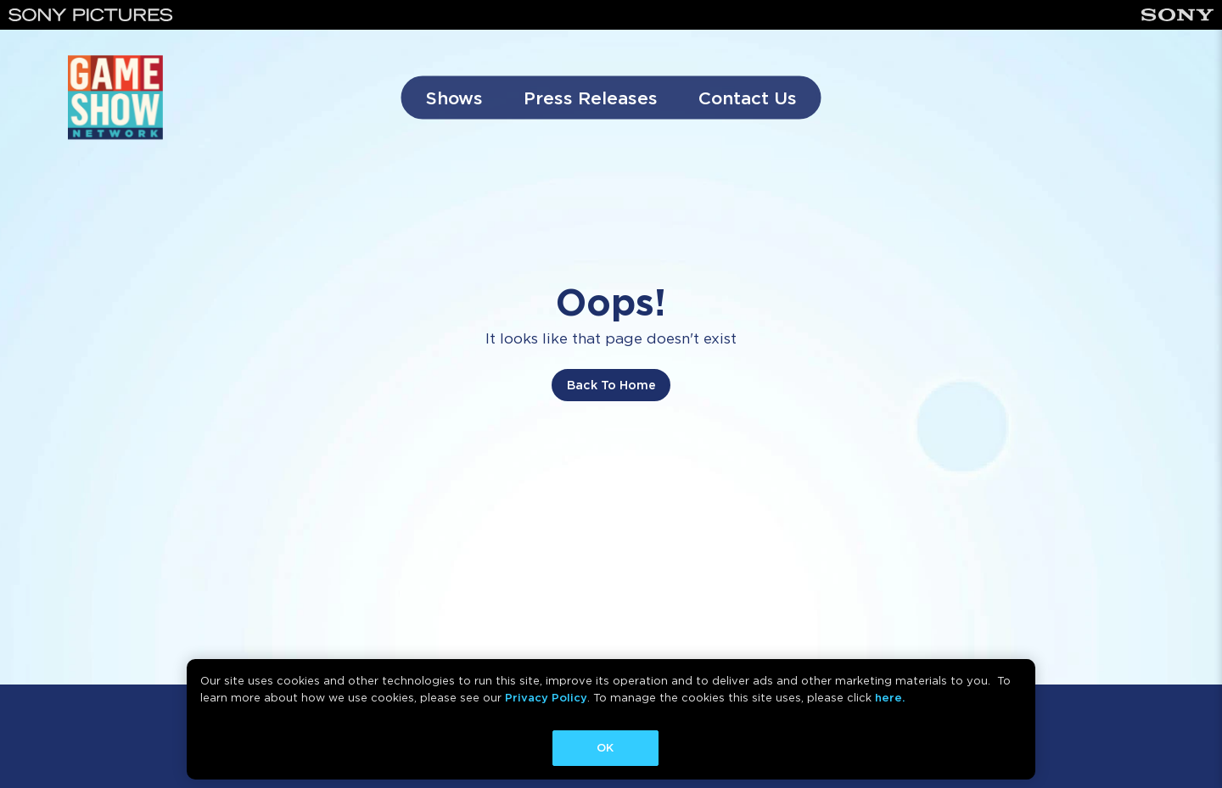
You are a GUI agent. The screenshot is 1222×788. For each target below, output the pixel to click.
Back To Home (611, 384)
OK (605, 747)
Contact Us (747, 98)
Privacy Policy (546, 697)
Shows (454, 98)
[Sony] (1177, 14)
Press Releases (591, 98)
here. (890, 697)
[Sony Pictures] (90, 14)
